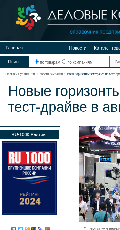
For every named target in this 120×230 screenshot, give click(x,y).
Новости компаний (50, 74)
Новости (77, 47)
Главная (14, 47)
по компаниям (77, 62)
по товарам (48, 62)
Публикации (26, 74)
